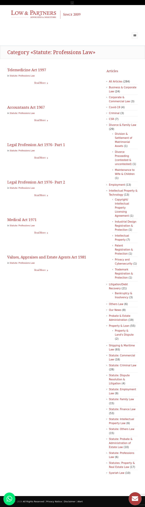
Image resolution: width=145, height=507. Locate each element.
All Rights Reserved (34, 501)
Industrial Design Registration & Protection (125, 225)
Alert (80, 501)
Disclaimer (70, 501)
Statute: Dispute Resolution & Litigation (119, 379)
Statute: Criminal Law (122, 365)
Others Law (116, 304)
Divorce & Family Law (122, 125)
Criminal (114, 113)
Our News (115, 310)
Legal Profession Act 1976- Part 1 (36, 145)
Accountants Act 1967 (26, 107)
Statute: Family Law (121, 399)
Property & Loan (119, 325)
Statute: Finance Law (122, 409)
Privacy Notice (54, 501)
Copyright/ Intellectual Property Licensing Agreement (122, 207)
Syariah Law (116, 472)
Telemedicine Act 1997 (26, 70)
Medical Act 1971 (22, 220)
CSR (111, 119)
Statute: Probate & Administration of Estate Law (120, 443)
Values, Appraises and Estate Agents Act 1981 (46, 257)
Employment (117, 184)
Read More (40, 82)
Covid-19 (114, 107)
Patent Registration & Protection (124, 249)
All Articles (115, 81)
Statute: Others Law (121, 429)
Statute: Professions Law (22, 76)
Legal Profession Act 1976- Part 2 (36, 182)
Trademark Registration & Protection (124, 273)
